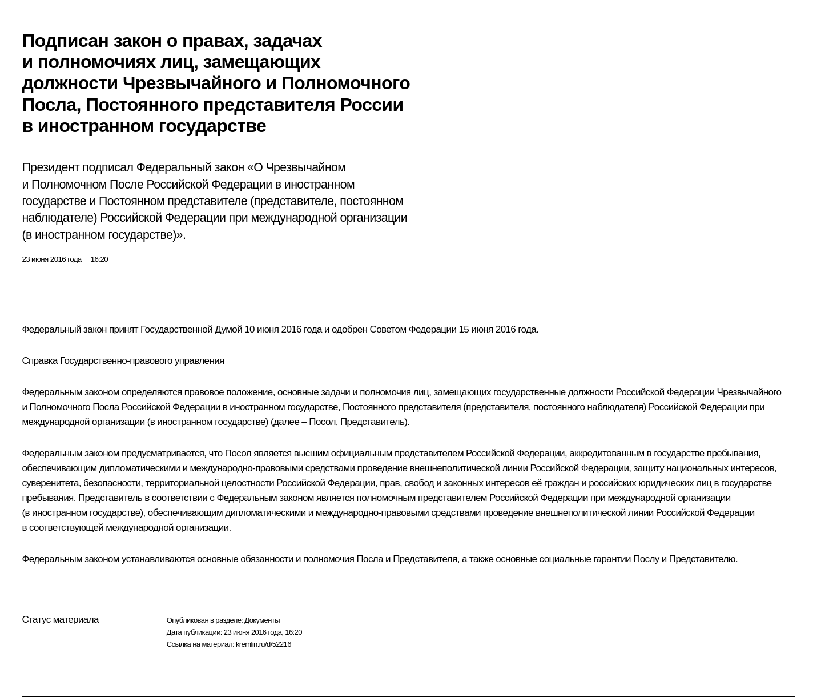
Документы (262, 620)
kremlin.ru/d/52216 (263, 644)
